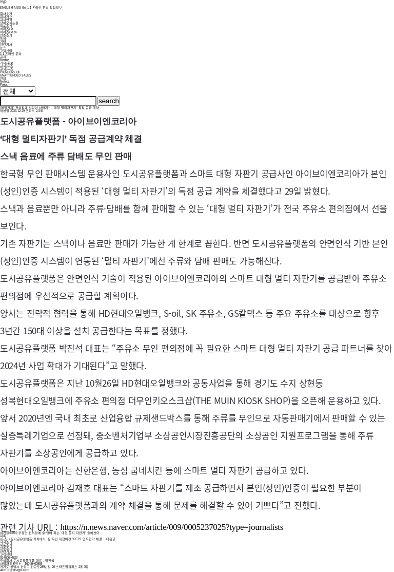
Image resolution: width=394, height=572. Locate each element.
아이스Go (6, 29)
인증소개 (6, 35)
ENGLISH (6, 7)
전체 (3, 78)
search (108, 101)
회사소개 (6, 13)
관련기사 (6, 44)
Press (4, 84)
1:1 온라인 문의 (38, 7)
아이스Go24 (8, 32)
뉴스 (3, 47)
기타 (3, 41)
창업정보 (56, 7)
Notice (4, 81)
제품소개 (6, 26)
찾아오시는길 (9, 23)
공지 (3, 56)
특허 (3, 38)
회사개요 (6, 16)
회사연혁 (6, 19)
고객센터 (6, 50)
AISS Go (20, 7)
